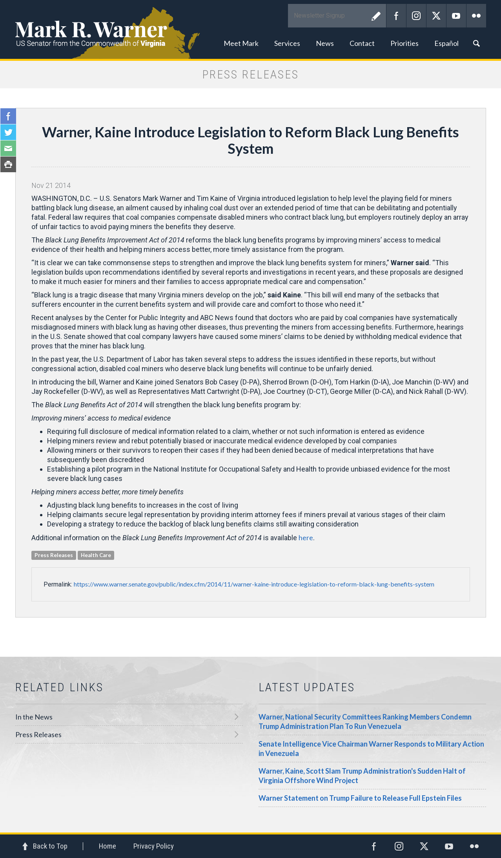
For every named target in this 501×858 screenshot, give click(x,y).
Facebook (396, 15)
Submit (376, 15)
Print (8, 164)
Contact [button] (362, 43)
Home (107, 846)
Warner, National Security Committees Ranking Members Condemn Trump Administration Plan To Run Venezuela (365, 721)
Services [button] (287, 43)
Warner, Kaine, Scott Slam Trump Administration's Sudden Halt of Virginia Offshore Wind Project (362, 776)
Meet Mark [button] (241, 43)
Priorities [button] (404, 43)
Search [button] (476, 43)
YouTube (456, 15)
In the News (34, 716)
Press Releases (38, 734)
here (306, 537)
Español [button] (446, 43)
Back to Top (50, 846)
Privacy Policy (153, 846)
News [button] (325, 43)
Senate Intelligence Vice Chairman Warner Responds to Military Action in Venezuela (371, 749)
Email (8, 148)
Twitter (436, 15)
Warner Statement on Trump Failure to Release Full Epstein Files (360, 798)
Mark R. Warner (250, 29)
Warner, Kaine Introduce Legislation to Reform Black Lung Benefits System (250, 140)
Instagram (416, 15)
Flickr (476, 15)
